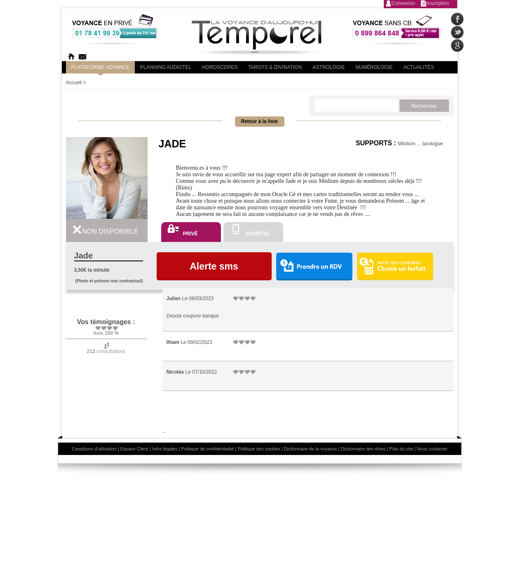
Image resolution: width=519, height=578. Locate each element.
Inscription (438, 3)
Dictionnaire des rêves (363, 448)
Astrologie (328, 67)
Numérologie (373, 67)
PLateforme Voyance (100, 67)
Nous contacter (432, 448)
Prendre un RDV (314, 267)
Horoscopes (219, 67)
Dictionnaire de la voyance (310, 448)
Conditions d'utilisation (94, 448)
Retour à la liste (259, 121)
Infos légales (165, 448)
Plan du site (401, 448)
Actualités (418, 67)
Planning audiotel (165, 67)
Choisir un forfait (395, 266)
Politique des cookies (258, 448)
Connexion (403, 3)
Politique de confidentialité (207, 448)
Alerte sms (214, 266)
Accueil (74, 82)
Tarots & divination (275, 67)
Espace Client (134, 448)
